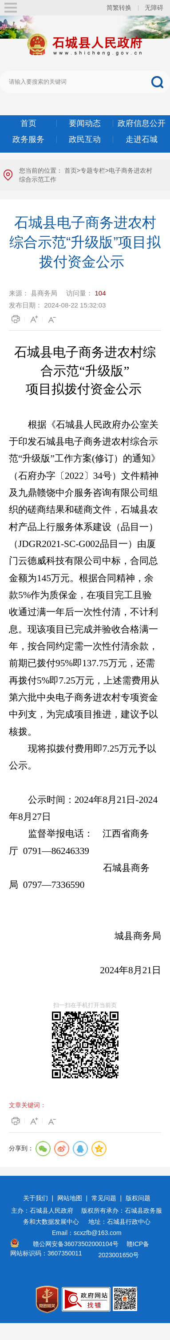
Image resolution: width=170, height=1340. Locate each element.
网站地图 (69, 1198)
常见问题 (103, 1198)
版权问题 (138, 1198)
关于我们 (35, 1198)
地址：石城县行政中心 (119, 1221)
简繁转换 (119, 7)
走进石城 (142, 139)
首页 (28, 123)
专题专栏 (92, 170)
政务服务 (28, 139)
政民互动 (85, 139)
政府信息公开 (142, 123)
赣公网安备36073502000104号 (76, 1243)
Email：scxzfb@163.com (87, 1232)
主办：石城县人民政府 (45, 1210)
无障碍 (154, 7)
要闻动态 (85, 123)
